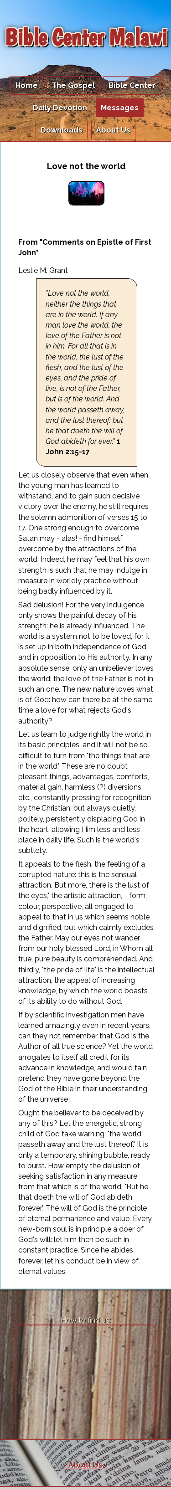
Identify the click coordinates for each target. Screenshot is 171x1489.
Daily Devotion (60, 107)
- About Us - (85, 1465)
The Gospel (73, 85)
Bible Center (132, 85)
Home (27, 85)
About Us (113, 130)
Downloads (62, 130)
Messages (120, 107)
